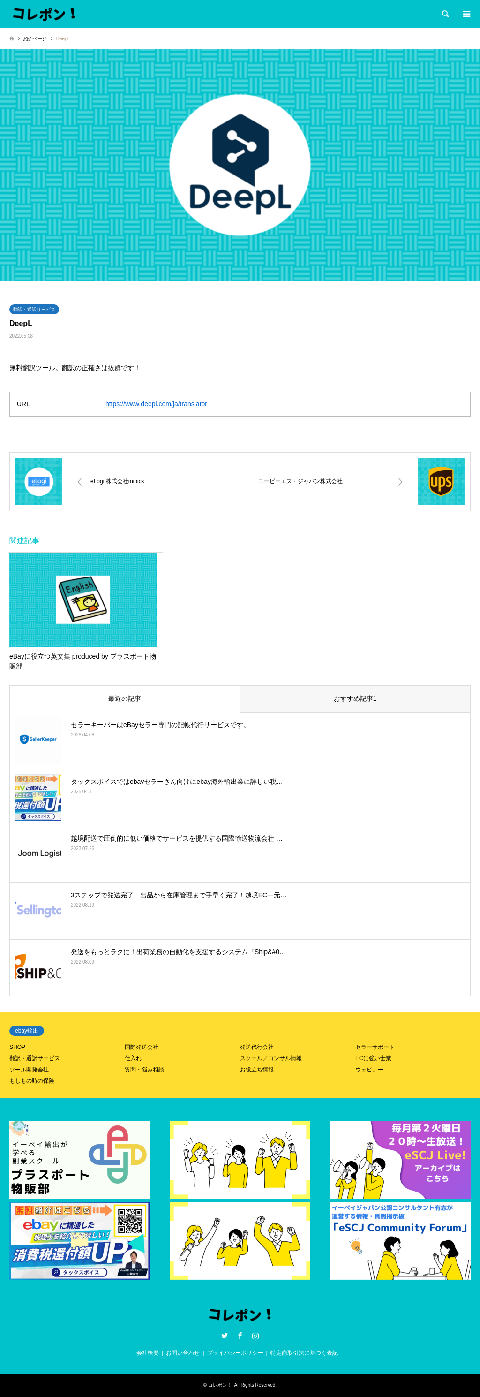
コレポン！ (220, 1385)
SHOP (17, 1047)
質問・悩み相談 (144, 1069)
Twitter (224, 1335)
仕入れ (133, 1058)
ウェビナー (369, 1069)
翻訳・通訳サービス (34, 309)
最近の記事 (124, 698)
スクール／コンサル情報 (271, 1058)
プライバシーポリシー (235, 1353)
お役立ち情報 (257, 1069)
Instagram (255, 1335)
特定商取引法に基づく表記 (304, 1353)
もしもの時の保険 (31, 1081)
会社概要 (147, 1353)
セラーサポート (375, 1047)
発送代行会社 (257, 1047)
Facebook (240, 1335)
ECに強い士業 (373, 1058)
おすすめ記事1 (355, 698)
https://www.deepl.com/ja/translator (156, 404)
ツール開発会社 (29, 1069)
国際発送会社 (141, 1047)
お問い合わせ (183, 1353)
